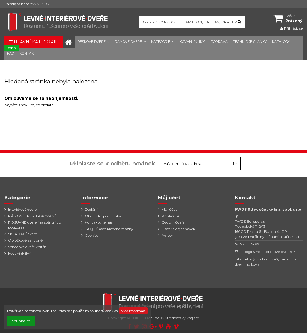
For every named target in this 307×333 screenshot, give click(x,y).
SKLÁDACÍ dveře (22, 234)
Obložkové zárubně (25, 240)
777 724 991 (250, 244)
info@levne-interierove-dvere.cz (267, 251)
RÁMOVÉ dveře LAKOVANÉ (32, 216)
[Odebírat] (235, 163)
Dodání (91, 209)
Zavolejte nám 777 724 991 (27, 3)
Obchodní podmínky (103, 216)
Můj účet (169, 209)
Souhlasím (21, 321)
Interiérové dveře (22, 209)
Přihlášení (170, 216)
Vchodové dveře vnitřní (27, 247)
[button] (93, 42)
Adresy (167, 235)
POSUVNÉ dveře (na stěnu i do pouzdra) (34, 225)
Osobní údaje (173, 222)
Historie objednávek (178, 229)
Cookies (91, 235)
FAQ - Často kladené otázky (109, 229)
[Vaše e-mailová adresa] (195, 163)
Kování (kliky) (19, 253)
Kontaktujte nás (98, 222)
